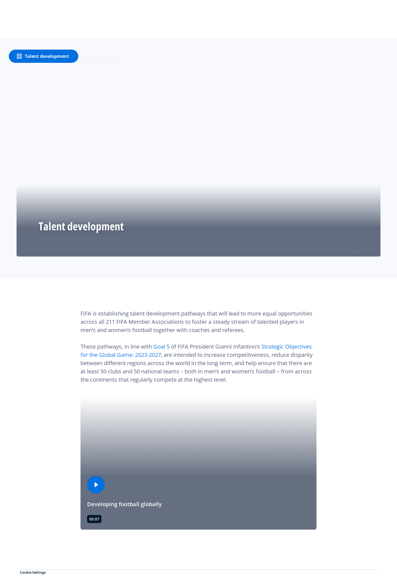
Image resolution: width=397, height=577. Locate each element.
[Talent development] (43, 56)
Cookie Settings (33, 572)
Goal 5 (161, 346)
